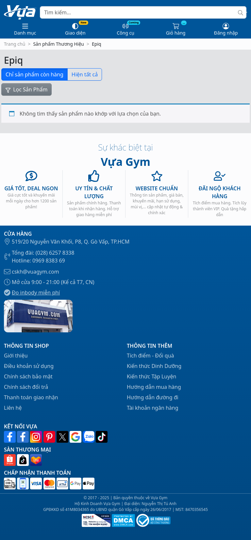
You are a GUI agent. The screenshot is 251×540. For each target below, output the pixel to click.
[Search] (143, 12)
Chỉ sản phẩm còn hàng (34, 74)
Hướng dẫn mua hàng (154, 386)
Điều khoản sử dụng (29, 366)
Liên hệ (13, 407)
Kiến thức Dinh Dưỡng (154, 366)
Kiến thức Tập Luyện (151, 376)
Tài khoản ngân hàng (152, 407)
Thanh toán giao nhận (31, 397)
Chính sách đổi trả (26, 386)
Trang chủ (14, 44)
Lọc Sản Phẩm (26, 89)
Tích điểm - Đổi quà (150, 355)
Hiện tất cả (85, 74)
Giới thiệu (16, 355)
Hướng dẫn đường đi (152, 397)
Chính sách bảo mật (28, 376)
